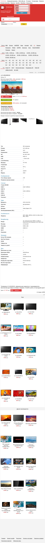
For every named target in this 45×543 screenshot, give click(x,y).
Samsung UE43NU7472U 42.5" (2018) (18, 510)
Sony (29, 47)
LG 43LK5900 (18, 355)
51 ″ (37, 62)
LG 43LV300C (31, 377)
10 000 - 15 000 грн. (32, 53)
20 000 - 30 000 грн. (22, 55)
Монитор (13, 3)
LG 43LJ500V (18, 333)
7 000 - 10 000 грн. (20, 53)
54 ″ (10, 65)
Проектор (41, 1)
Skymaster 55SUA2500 (31, 423)
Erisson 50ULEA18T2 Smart (31, 511)
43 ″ (10, 62)
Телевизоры (3, 1)
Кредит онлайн (10, 538)
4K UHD (16, 70)
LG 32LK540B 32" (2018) (6, 399)
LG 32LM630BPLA (18, 375)
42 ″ (6, 62)
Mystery (38, 45)
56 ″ (17, 65)
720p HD (37, 67)
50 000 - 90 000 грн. (10, 57)
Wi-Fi (13, 67)
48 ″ (27, 62)
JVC (31, 45)
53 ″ (6, 65)
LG (34, 45)
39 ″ (34, 60)
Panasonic (8, 47)
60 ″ (30, 65)
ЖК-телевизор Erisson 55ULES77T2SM (18, 445)
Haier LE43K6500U (18, 488)
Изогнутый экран (20, 67)
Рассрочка (18, 538)
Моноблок (23, 3)
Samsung (24, 47)
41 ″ (40, 60)
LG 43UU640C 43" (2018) (6, 355)
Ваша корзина (10, 16)
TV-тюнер (28, 1)
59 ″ (27, 65)
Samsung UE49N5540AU (31, 489)
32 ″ (10, 60)
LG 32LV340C (31, 312)
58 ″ (23, 65)
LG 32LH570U (18, 312)
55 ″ (13, 65)
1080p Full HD (9, 70)
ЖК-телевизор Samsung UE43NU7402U (6, 445)
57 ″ (20, 65)
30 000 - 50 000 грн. (33, 55)
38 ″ (30, 60)
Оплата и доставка (27, 538)
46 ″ (20, 62)
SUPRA (19, 47)
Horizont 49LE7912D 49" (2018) (31, 467)
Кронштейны (29, 3)
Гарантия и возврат (39, 538)
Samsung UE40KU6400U (31, 445)
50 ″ (34, 62)
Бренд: (3, 45)
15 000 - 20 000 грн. (10, 55)
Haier (21, 45)
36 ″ (23, 60)
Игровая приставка (5, 3)
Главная (3, 538)
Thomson (7, 50)
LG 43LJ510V (31, 399)
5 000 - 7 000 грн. (9, 53)
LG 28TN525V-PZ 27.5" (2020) (5, 333)
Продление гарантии (6, 541)
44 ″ (13, 62)
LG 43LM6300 (18, 399)
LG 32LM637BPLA (6, 375)
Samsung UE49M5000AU (6, 467)
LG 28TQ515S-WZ (31, 355)
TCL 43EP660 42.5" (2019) (18, 467)
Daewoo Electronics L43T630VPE (18, 423)
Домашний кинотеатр (12, 1)
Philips (13, 47)
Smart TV (7, 67)
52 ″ (40, 62)
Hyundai (27, 45)
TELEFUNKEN (36, 47)
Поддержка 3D (29, 67)
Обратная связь (17, 541)
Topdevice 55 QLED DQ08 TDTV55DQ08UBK (6, 509)
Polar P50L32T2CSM (6, 488)
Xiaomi (13, 50)
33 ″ (13, 60)
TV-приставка (35, 1)
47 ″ (23, 62)
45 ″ (17, 62)
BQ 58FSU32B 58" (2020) (6, 423)
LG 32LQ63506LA (31, 333)
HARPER (16, 45)
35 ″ (20, 60)
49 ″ (30, 62)
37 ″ (27, 60)
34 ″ (17, 60)
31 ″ (6, 60)
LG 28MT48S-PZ (6, 312)
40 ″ (37, 60)
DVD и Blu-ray (22, 1)
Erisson (11, 45)
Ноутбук (18, 3)
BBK (6, 45)
